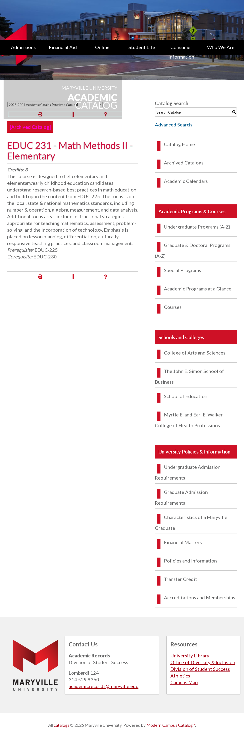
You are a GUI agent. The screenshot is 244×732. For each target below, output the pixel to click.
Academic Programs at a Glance (197, 288)
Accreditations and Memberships (199, 597)
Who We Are (220, 47)
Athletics (180, 675)
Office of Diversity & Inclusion (202, 662)
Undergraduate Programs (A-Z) (197, 226)
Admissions (23, 47)
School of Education (185, 396)
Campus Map (184, 682)
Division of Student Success (200, 669)
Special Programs (182, 270)
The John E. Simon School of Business (189, 376)
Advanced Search (173, 124)
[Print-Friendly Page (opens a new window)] (40, 276)
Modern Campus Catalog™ (170, 725)
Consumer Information (181, 52)
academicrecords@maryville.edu (103, 686)
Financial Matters (183, 542)
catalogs (61, 725)
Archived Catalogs (183, 162)
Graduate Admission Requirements (181, 497)
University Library (189, 655)
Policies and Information (190, 560)
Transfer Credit (180, 579)
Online (102, 47)
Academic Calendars (186, 181)
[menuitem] (23, 52)
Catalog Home (179, 144)
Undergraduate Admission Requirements (187, 472)
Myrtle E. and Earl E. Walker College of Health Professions (189, 420)
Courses (173, 307)
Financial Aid (63, 47)
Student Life (141, 47)
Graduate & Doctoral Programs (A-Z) (192, 250)
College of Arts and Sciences (194, 352)
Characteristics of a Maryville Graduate (191, 522)
